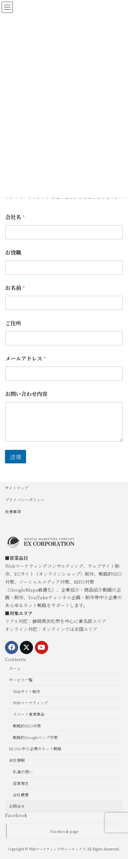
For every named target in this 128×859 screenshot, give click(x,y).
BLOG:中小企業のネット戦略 (35, 748)
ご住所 (13, 323)
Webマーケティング (30, 702)
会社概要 (21, 794)
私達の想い (23, 771)
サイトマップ (16, 487)
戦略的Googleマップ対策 (35, 737)
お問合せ (17, 806)
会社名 (15, 217)
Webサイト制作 (26, 691)
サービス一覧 (21, 680)
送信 (15, 456)
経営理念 (21, 783)
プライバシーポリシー (25, 499)
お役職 (13, 252)
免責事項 (13, 511)
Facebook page (64, 831)
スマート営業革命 (29, 714)
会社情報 (17, 760)
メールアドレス (25, 358)
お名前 (15, 288)
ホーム (15, 668)
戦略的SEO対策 (27, 725)
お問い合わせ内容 (26, 394)
